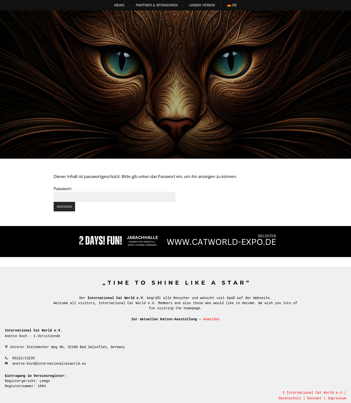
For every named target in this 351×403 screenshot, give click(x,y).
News (119, 5)
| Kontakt (312, 397)
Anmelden (211, 319)
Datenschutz (290, 397)
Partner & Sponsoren (157, 5)
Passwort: (115, 194)
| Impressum (335, 397)
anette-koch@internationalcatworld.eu (49, 363)
